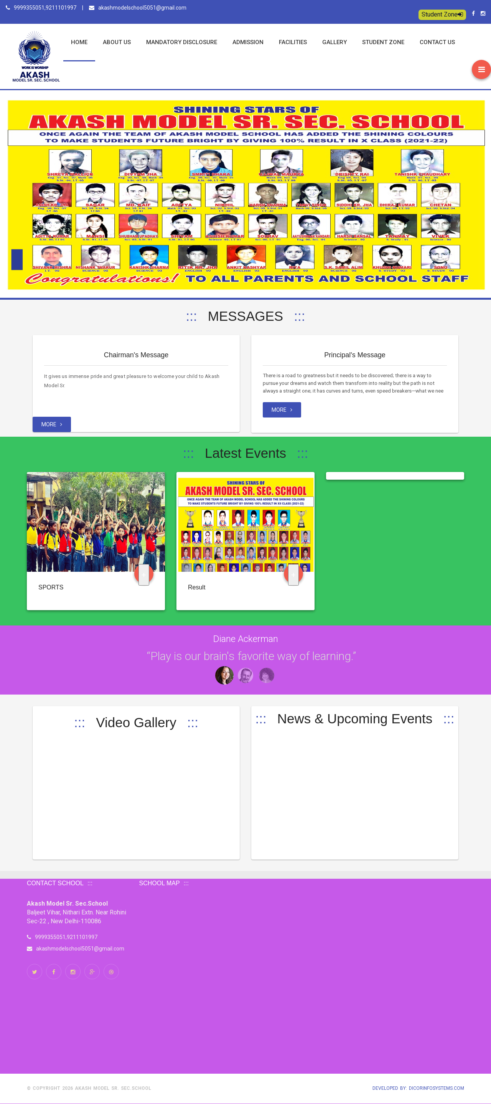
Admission (248, 42)
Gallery (334, 42)
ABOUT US (117, 42)
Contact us (437, 42)
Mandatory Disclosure (181, 42)
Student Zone (442, 14)
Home (79, 42)
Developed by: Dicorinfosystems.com (418, 1088)
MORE (51, 424)
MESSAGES (245, 316)
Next (33, 651)
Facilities (293, 42)
